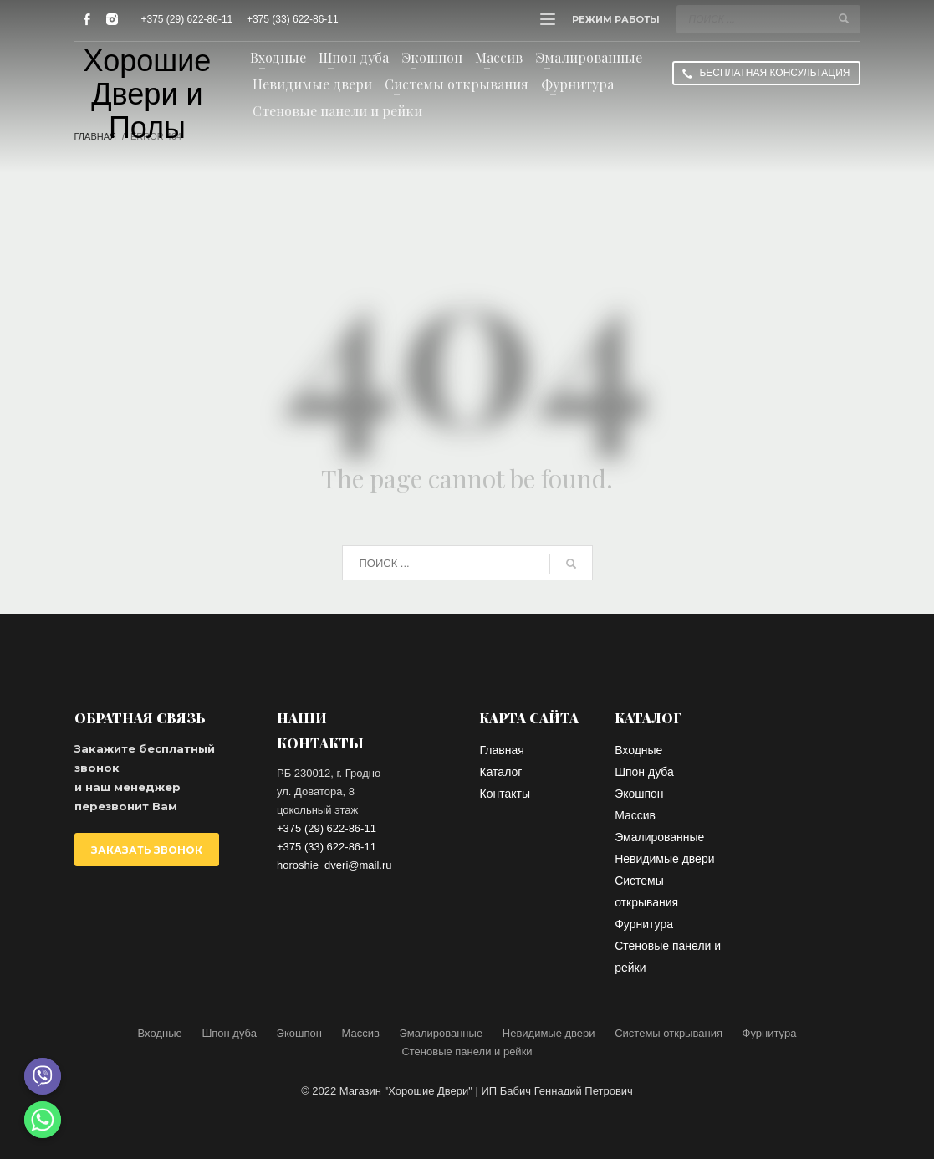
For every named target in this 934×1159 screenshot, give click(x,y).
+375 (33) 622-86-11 (293, 19)
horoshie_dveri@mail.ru (334, 865)
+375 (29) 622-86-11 (187, 19)
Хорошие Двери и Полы (148, 94)
